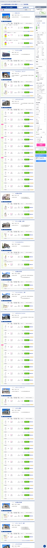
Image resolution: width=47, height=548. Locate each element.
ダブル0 (38, 28)
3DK (37, 52)
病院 (37, 130)
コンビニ (38, 126)
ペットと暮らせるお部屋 (40, 89)
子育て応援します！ (39, 86)
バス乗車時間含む (39, 66)
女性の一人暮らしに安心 (40, 85)
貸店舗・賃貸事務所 (39, 79)
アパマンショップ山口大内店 (26, 46)
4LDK (37, 55)
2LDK (37, 51)
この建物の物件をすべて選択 (6, 21)
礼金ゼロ (38, 37)
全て (37, 132)
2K (37, 49)
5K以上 (42, 55)
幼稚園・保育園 (39, 129)
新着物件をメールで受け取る (42, 13)
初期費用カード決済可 (40, 43)
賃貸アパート (38, 76)
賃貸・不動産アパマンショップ (4, 1)
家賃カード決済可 (39, 41)
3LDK (42, 52)
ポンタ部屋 (38, 140)
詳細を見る (31, 27)
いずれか (43, 132)
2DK (42, 49)
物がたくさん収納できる (40, 90)
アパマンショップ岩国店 (26, 31)
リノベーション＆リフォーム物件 (41, 94)
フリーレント (38, 40)
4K (37, 53)
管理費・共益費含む (39, 34)
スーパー (38, 125)
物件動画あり (38, 99)
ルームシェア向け (39, 92)
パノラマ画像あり (39, 98)
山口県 (9, 1)
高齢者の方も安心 (39, 97)
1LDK (42, 48)
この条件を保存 (41, 149)
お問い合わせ (26, 27)
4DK (42, 53)
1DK (37, 48)
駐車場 (37, 80)
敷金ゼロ (38, 36)
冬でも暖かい (38, 95)
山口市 (11, 1)
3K (42, 51)
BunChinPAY (38, 139)
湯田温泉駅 (14, 1)
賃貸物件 (38, 27)
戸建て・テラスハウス (40, 77)
